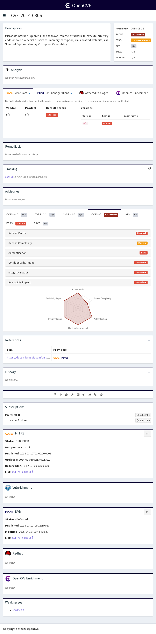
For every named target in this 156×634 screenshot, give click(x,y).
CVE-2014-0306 (26, 15)
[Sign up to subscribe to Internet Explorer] (143, 420)
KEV (132, 215)
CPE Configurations (54, 93)
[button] (4, 15)
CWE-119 (18, 610)
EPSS (16, 223)
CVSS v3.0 (73, 215)
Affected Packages (93, 93)
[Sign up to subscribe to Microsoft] (143, 415)
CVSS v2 (104, 215)
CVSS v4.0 (16, 215)
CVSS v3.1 (45, 215)
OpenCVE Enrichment (132, 93)
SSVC (41, 223)
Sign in (9, 177)
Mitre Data (18, 93)
